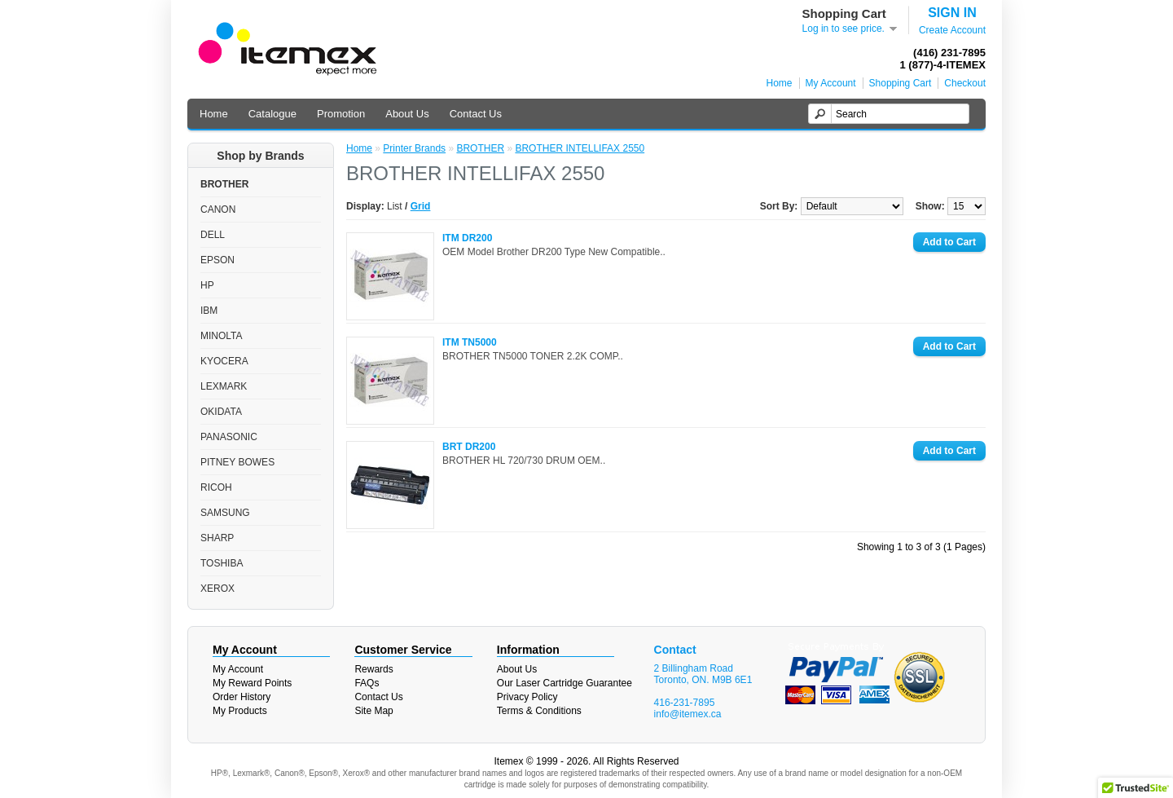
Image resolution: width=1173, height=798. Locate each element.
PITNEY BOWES (237, 462)
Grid (421, 206)
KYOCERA (224, 361)
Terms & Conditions (539, 710)
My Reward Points (252, 683)
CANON (217, 209)
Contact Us (476, 114)
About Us (406, 114)
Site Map (373, 710)
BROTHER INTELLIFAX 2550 (579, 148)
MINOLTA (221, 336)
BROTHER (224, 184)
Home (780, 83)
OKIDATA (221, 411)
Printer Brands (414, 148)
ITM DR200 (467, 238)
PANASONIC (228, 437)
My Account (831, 83)
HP (207, 285)
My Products (240, 710)
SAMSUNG (225, 512)
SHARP (217, 538)
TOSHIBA (221, 563)
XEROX (217, 588)
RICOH (216, 487)
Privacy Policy (527, 697)
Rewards (373, 669)
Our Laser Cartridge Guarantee (564, 683)
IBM (208, 310)
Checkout (965, 83)
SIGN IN (952, 13)
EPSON (217, 260)
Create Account (952, 30)
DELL (212, 234)
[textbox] (888, 114)
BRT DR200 (468, 446)
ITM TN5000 (469, 342)
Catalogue (272, 114)
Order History (241, 697)
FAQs (366, 683)
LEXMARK (223, 386)
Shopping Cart (900, 83)
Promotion (341, 114)
